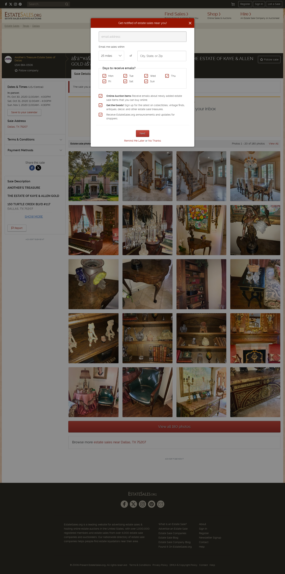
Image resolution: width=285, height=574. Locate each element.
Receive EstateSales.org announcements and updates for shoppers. (140, 116)
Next (142, 133)
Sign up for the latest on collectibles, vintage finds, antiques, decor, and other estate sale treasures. (145, 107)
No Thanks (154, 140)
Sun (152, 81)
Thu (173, 75)
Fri (109, 81)
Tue (131, 75)
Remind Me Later (134, 140)
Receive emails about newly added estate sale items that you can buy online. (144, 97)
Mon (110, 75)
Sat (131, 81)
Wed (153, 75)
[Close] (190, 23)
